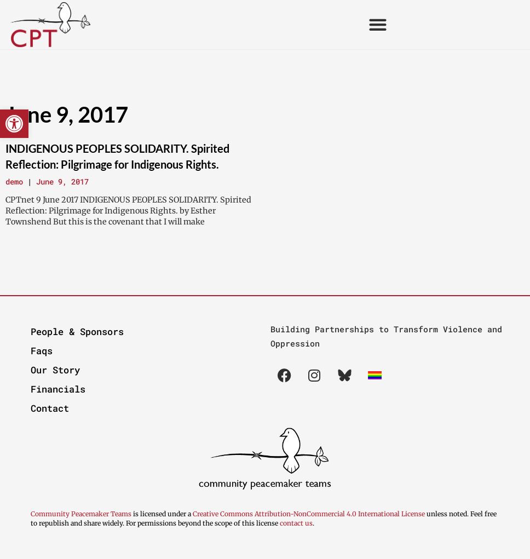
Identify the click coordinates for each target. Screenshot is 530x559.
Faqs (42, 350)
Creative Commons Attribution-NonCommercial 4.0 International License (309, 514)
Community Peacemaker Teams (82, 514)
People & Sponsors (77, 331)
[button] (14, 124)
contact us (296, 523)
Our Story (55, 370)
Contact (50, 408)
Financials (58, 389)
